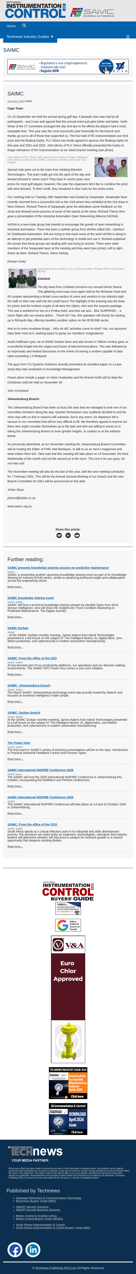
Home (11, 26)
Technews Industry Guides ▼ (30, 37)
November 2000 (15, 101)
